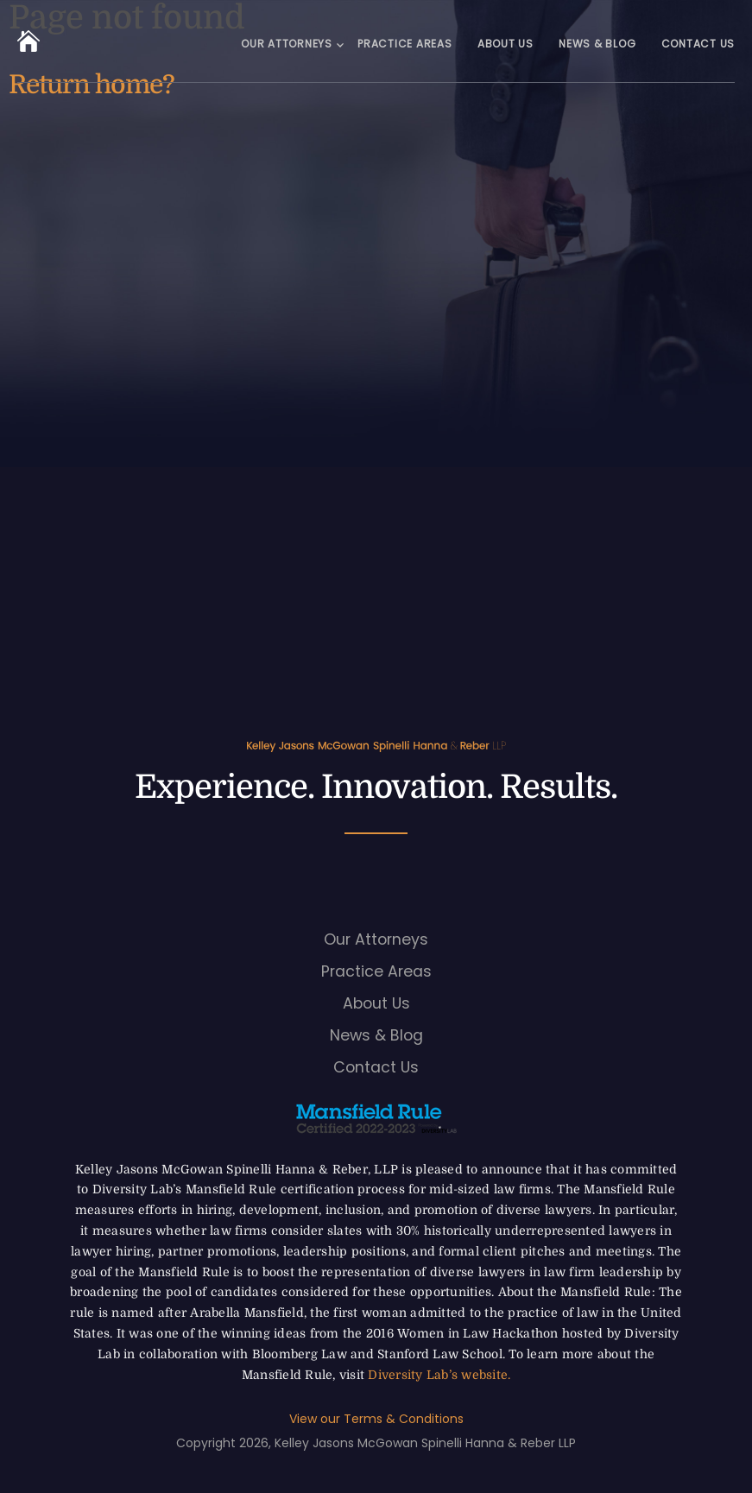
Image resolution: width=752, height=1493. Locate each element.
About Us (505, 43)
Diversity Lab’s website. (439, 1375)
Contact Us (698, 43)
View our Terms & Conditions (376, 1418)
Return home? (91, 84)
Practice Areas (404, 43)
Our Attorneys (286, 43)
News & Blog (597, 43)
